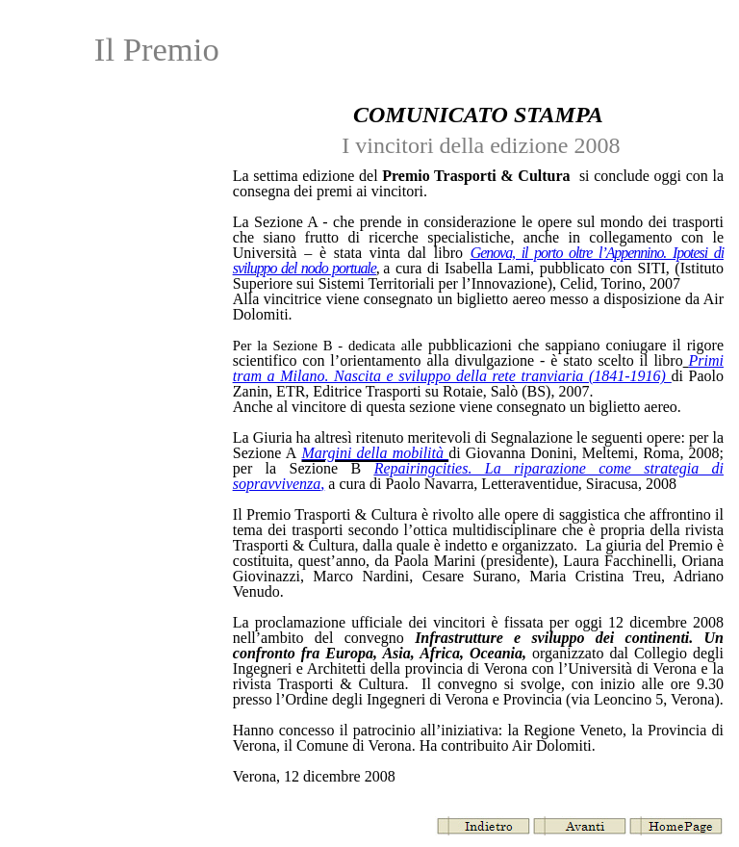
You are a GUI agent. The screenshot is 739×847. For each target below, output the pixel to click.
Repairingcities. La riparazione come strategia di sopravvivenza (478, 476)
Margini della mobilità (374, 453)
